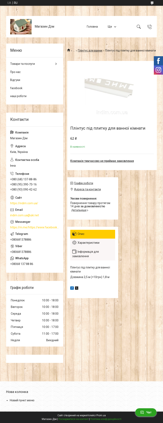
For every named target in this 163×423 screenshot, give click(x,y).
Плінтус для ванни (90, 50)
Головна (92, 26)
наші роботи (18, 96)
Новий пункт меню (22, 400)
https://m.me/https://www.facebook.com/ (34, 227)
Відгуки (15, 80)
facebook (16, 88)
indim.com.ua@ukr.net (24, 215)
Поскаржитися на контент (73, 419)
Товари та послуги (22, 63)
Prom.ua (101, 415)
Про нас (15, 72)
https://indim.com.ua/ (24, 203)
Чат (146, 412)
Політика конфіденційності (105, 419)
